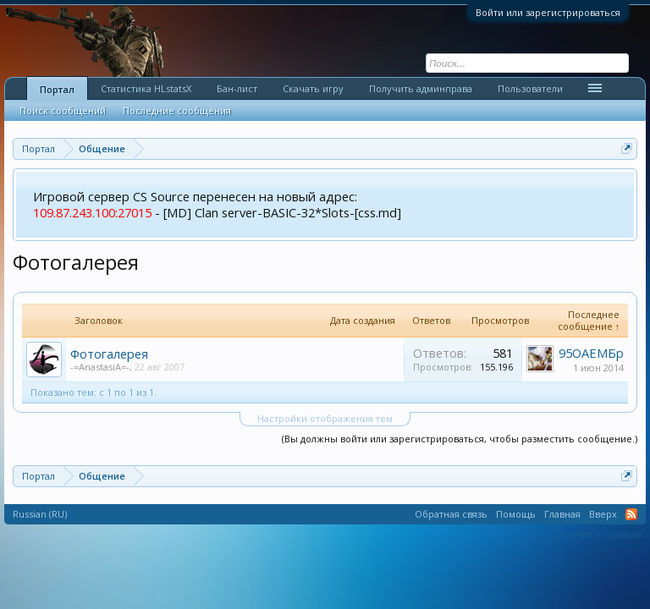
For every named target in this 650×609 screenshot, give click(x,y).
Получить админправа (420, 88)
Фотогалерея (109, 353)
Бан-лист (237, 88)
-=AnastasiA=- (99, 366)
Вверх (603, 514)
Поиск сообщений (62, 110)
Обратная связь (451, 514)
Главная (562, 514)
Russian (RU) (40, 514)
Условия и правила (598, 534)
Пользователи (530, 88)
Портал (57, 89)
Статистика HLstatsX (146, 88)
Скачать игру (313, 88)
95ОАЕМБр (591, 352)
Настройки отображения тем (325, 418)
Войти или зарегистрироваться (548, 12)
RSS (631, 514)
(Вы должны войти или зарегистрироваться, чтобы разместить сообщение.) (459, 438)
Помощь (516, 514)
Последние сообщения (177, 110)
